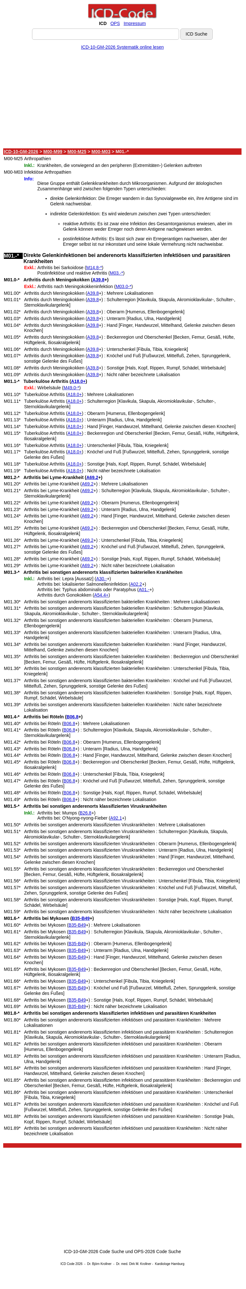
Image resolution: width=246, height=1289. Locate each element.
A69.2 (92, 477)
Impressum (135, 23)
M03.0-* (123, 286)
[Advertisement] (122, 100)
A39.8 (98, 279)
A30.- (101, 578)
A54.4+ (101, 595)
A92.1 (116, 818)
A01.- (144, 589)
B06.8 (72, 716)
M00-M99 (52, 151)
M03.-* (116, 273)
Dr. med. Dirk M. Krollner (133, 1264)
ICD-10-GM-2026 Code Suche (94, 1251)
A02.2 (136, 584)
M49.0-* (71, 387)
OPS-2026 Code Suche (157, 1251)
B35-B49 (81, 918)
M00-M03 (101, 151)
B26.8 (86, 812)
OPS (115, 23)
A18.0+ (78, 381)
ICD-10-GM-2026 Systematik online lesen (122, 47)
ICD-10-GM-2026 (21, 151)
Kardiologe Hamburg (169, 1264)
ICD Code (68, 1264)
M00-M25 (76, 151)
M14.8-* (94, 267)
